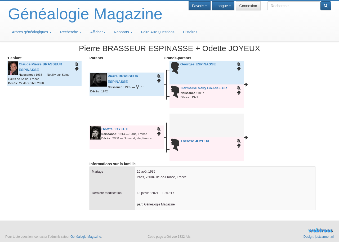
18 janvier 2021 (147, 193)
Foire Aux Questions (158, 32)
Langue (223, 6)
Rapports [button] (123, 32)
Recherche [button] (71, 32)
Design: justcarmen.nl (319, 237)
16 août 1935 (146, 171)
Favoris (199, 6)
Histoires (190, 32)
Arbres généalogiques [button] (32, 32)
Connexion (248, 6)
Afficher (97, 32)
